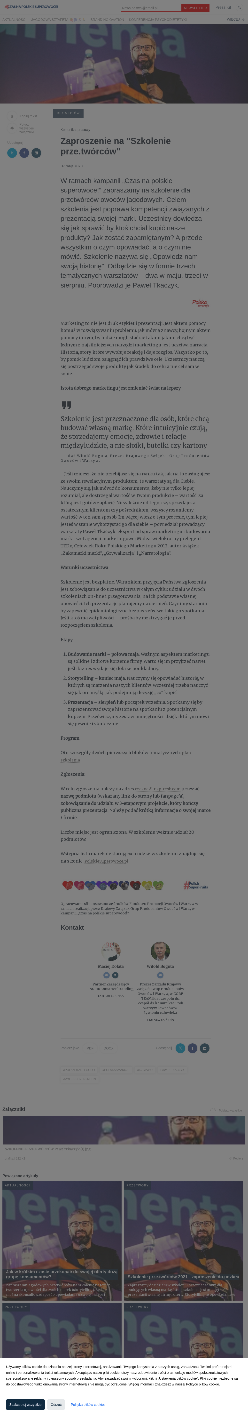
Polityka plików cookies (88, 1405)
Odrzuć (56, 1405)
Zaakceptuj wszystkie (25, 1405)
